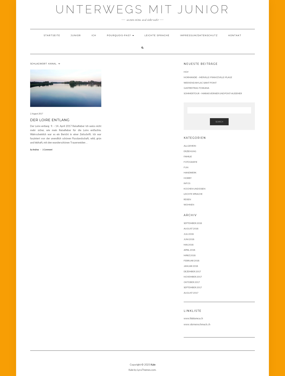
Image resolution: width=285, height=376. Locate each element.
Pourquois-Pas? (120, 35)
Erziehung (190, 151)
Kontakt (234, 35)
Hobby (188, 178)
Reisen (187, 199)
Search (219, 121)
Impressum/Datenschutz (199, 35)
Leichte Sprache (157, 35)
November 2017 (193, 276)
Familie (188, 156)
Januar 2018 (191, 266)
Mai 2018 (188, 244)
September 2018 (193, 223)
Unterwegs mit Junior (142, 9)
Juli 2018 (189, 234)
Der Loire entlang (50, 120)
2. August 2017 (36, 113)
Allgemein (190, 145)
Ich (94, 35)
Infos (187, 183)
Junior (76, 35)
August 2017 (191, 292)
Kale (153, 364)
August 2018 (191, 228)
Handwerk (190, 172)
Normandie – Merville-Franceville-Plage (208, 77)
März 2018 (189, 255)
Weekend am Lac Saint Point (200, 82)
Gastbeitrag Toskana (196, 88)
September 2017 (193, 287)
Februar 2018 (191, 260)
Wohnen (189, 204)
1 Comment (47, 149)
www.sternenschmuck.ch (197, 324)
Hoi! (186, 71)
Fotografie (190, 161)
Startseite (52, 35)
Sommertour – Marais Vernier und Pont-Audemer (213, 93)
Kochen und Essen (194, 188)
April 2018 (189, 249)
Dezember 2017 (192, 271)
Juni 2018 (189, 239)
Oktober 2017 (192, 282)
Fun (186, 167)
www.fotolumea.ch (193, 318)
